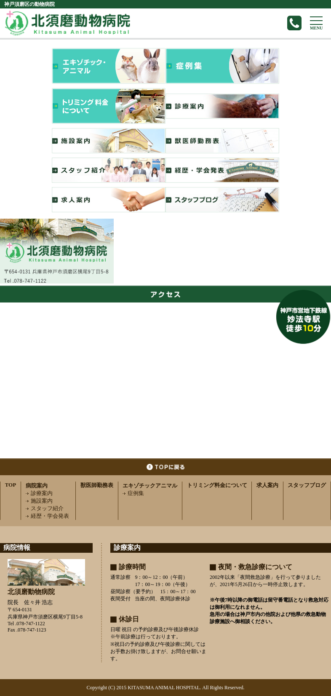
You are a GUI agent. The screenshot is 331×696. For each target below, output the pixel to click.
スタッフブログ (307, 485)
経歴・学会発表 (47, 516)
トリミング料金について (217, 485)
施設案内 (39, 501)
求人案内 (267, 485)
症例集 (133, 493)
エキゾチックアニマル (150, 485)
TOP (10, 485)
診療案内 (39, 493)
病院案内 (37, 485)
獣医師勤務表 (96, 485)
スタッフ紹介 (45, 508)
